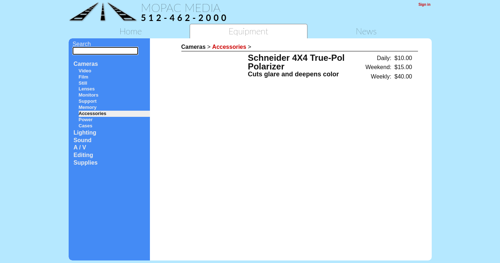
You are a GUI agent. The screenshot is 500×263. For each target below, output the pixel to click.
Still (83, 83)
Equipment (248, 31)
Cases (85, 125)
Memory (88, 107)
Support (88, 101)
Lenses (87, 89)
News (366, 31)
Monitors (89, 95)
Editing (83, 155)
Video (85, 70)
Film (84, 77)
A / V (80, 147)
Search (105, 47)
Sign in (424, 5)
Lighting (85, 133)
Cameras (86, 64)
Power (86, 119)
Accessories (93, 113)
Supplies (86, 163)
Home (130, 31)
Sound (83, 140)
